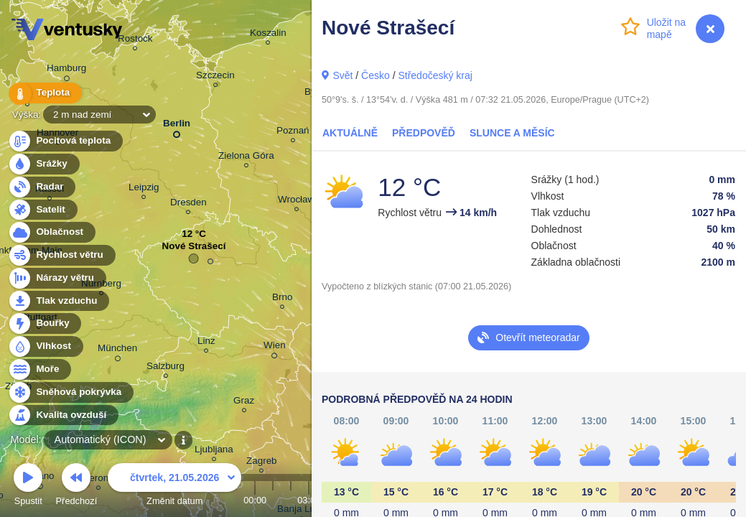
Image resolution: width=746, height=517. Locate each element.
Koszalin (268, 34)
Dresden (188, 204)
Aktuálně (350, 133)
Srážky (43, 164)
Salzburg (165, 368)
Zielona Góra (246, 157)
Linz (206, 342)
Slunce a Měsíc (512, 133)
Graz (243, 402)
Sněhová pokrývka (70, 392)
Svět (342, 75)
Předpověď (423, 133)
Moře (39, 369)
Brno (282, 299)
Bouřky (44, 323)
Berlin (176, 126)
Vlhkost (45, 346)
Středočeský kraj (435, 75)
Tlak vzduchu (58, 301)
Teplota (44, 93)
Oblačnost (51, 232)
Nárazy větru (56, 278)
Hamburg (66, 70)
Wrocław (296, 201)
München (117, 350)
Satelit (42, 210)
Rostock (135, 40)
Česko (375, 75)
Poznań (292, 132)
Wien (275, 347)
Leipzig (144, 189)
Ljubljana (214, 451)
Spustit (28, 486)
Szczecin (215, 77)
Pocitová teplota (65, 141)
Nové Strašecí (194, 249)
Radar (41, 187)
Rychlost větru (61, 255)
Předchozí (77, 486)
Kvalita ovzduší (62, 415)
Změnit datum (174, 486)
